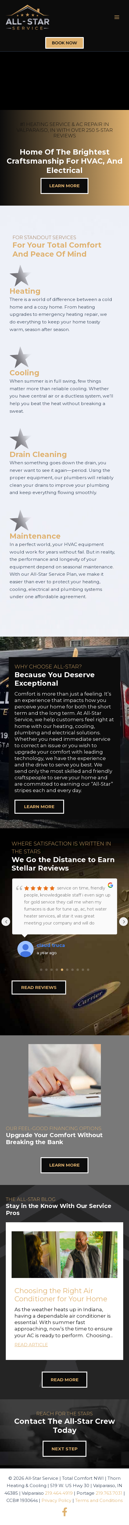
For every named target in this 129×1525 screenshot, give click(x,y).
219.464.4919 (59, 1493)
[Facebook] (64, 1512)
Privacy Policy (56, 1500)
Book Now (64, 42)
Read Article (31, 1344)
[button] (64, 1291)
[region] (64, 732)
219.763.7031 (109, 1493)
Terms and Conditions (99, 1500)
